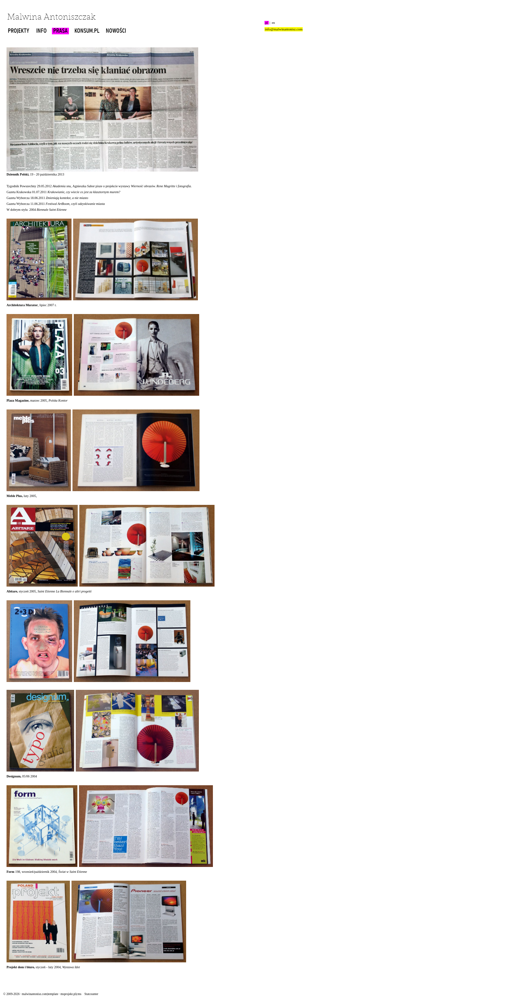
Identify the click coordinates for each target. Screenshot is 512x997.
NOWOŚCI (116, 31)
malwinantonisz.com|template (40, 994)
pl (266, 23)
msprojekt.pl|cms (70, 994)
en (273, 23)
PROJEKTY (18, 31)
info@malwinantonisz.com (283, 29)
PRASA (60, 31)
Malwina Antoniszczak (51, 17)
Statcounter (91, 994)
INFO (41, 31)
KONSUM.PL (86, 31)
